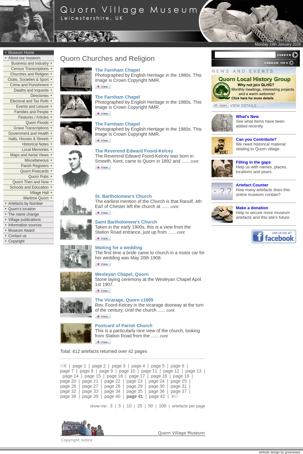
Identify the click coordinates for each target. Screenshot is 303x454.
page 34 (112, 391)
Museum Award (21, 230)
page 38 (68, 396)
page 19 (181, 376)
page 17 (137, 376)
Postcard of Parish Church (124, 325)
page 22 (112, 381)
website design (269, 452)
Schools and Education (29, 187)
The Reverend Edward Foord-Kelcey (134, 150)
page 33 (90, 391)
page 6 (177, 365)
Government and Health (28, 133)
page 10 (127, 370)
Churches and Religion (29, 74)
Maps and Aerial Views (29, 155)
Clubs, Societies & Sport (28, 79)
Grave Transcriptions (31, 128)
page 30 (156, 386)
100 (162, 405)
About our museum (24, 58)
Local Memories (35, 149)
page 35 (134, 391)
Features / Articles (33, 117)
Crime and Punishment (29, 85)
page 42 (157, 396)
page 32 (68, 391)
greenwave (292, 452)
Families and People (31, 112)
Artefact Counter (252, 185)
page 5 (158, 365)
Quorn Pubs (38, 176)
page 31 (179, 386)
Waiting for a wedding (118, 247)
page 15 (93, 376)
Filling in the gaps (253, 162)
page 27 (90, 386)
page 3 (118, 365)
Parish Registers (35, 166)
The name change (23, 214)
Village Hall (39, 193)
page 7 (67, 370)
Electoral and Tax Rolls (29, 101)
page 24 (156, 381)
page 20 (68, 381)
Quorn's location (21, 209)
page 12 (171, 370)
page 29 (134, 386)
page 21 (90, 381)
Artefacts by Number (25, 203)
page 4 (138, 365)
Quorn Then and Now (30, 182)
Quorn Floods (37, 122)
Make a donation (252, 207)
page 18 (159, 376)
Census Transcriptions (30, 69)
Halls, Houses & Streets (29, 139)
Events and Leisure (32, 106)
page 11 (149, 370)
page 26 (68, 386)
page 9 (106, 370)
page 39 (90, 396)
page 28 (112, 386)
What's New (247, 116)
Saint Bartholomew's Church (126, 221)
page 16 (115, 376)
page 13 (194, 370)
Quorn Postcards (34, 171)
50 (150, 405)
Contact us (17, 236)
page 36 (156, 391)
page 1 (79, 365)
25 (139, 405)
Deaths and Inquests (31, 90)
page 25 (179, 381)
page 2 (99, 365)
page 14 (71, 376)
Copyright (16, 241)
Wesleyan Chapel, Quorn (121, 274)
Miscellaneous (37, 160)
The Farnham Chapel (117, 70)
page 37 (179, 391)
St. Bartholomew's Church (123, 196)
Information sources (24, 225)
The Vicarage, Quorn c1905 (124, 299)
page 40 (112, 396)
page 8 (86, 370)
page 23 (134, 381)
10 (129, 405)
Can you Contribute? (256, 139)
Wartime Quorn (36, 198)
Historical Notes (35, 144)
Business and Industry (30, 63)
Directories (39, 96)
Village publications (24, 219)
